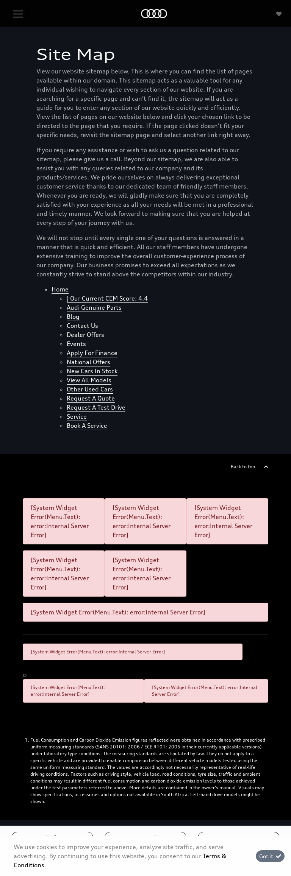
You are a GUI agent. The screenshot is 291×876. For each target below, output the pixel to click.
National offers (88, 362)
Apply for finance (92, 353)
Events (76, 344)
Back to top (243, 466)
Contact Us (82, 325)
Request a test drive (96, 407)
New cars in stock (92, 371)
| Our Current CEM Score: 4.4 (107, 298)
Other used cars (90, 389)
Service (77, 416)
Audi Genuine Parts (94, 307)
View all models (89, 380)
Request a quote (91, 398)
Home (60, 289)
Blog (73, 316)
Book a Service (87, 425)
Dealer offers (85, 334)
